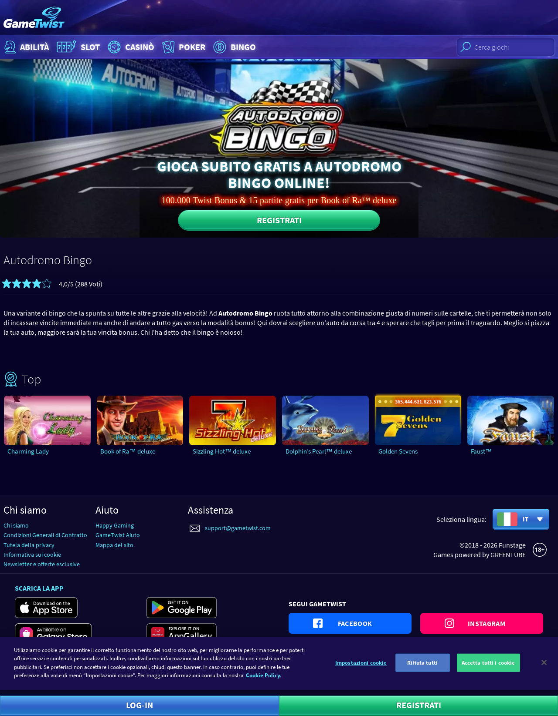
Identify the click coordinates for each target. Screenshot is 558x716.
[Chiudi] (544, 668)
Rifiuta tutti (422, 668)
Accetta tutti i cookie (488, 668)
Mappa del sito (114, 545)
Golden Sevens (398, 451)
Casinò (129, 47)
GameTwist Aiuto (117, 535)
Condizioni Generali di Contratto (45, 535)
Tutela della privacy (28, 545)
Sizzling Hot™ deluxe (222, 451)
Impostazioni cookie (361, 668)
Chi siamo (16, 525)
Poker (183, 47)
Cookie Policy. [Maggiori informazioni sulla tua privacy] (264, 681)
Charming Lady (28, 451)
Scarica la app (39, 588)
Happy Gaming (114, 525)
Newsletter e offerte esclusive (41, 564)
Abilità (25, 47)
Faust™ (481, 451)
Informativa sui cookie (32, 554)
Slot (77, 47)
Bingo (233, 47)
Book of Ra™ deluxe (127, 451)
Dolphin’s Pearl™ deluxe (319, 451)
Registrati (279, 220)
